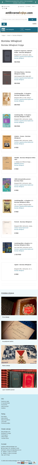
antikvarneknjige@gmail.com (13, 450)
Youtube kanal (5, 438)
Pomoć (29, 6)
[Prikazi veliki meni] (22, 29)
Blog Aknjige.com (5, 431)
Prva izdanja (5, 317)
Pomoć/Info (4, 404)
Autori (8, 35)
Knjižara (3, 408)
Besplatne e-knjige (6, 433)
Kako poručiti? (5, 406)
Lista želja (3, 421)
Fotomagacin (4, 435)
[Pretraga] (32, 19)
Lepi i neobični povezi (8, 389)
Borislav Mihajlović (17, 35)
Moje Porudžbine (5, 420)
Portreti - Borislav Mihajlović (23, 222)
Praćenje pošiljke (5, 423)
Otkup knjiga (4, 436)
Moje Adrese (4, 418)
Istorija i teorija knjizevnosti (21, 227)
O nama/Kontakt (5, 403)
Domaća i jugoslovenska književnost (23, 56)
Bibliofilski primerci (19, 163)
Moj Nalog (4, 416)
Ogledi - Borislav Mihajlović (22, 264)
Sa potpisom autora (7, 341)
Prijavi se (21, 6)
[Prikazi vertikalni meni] (3, 29)
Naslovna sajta (5, 401)
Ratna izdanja (6, 365)
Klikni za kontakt (12, 451)
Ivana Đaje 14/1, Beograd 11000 (10, 448)
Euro (34, 6)
